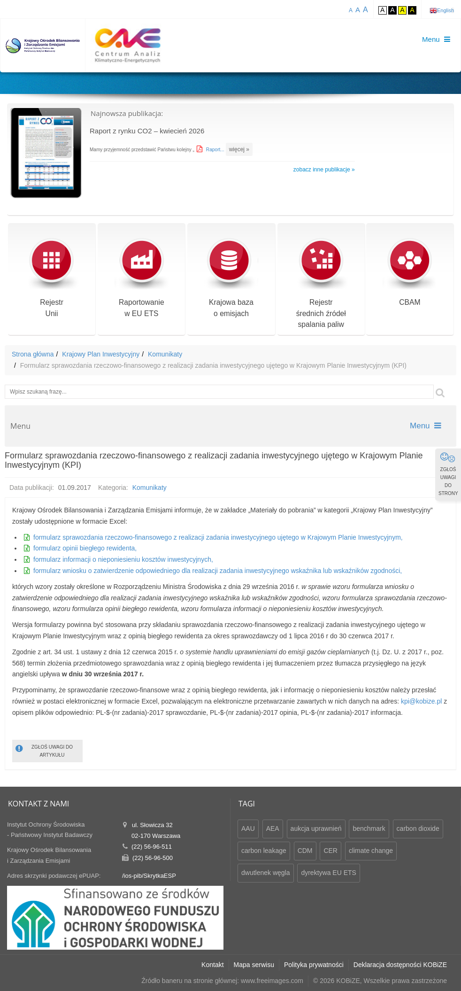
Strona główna (33, 354)
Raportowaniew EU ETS (142, 278)
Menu (425, 425)
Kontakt (212, 964)
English (445, 10)
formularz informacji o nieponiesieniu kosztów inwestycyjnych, (123, 559)
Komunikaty (165, 354)
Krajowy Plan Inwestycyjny (100, 354)
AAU (248, 828)
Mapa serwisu (254, 964)
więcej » (239, 149)
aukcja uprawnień (316, 828)
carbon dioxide (418, 828)
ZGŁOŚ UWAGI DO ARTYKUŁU (44, 750)
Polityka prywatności (314, 964)
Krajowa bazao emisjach (231, 278)
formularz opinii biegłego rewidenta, (85, 548)
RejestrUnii (52, 278)
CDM (305, 850)
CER (330, 850)
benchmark (369, 828)
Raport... (215, 149)
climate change (371, 850)
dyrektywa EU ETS (328, 872)
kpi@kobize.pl (421, 701)
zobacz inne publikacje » (324, 169)
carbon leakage (263, 850)
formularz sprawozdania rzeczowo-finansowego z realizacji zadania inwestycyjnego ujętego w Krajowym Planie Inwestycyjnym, (218, 537)
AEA (272, 828)
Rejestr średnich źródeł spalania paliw (321, 284)
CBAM (410, 273)
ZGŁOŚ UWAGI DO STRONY (448, 474)
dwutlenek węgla (265, 872)
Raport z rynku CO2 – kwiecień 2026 (147, 131)
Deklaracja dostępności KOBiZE (400, 964)
